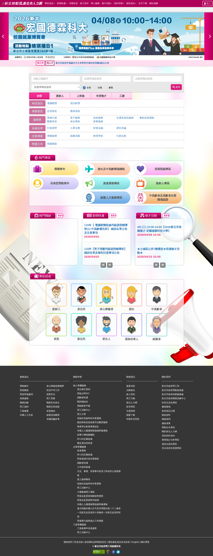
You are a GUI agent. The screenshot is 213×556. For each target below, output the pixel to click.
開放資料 (166, 415)
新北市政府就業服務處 (173, 394)
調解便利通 (82, 397)
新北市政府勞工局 (170, 386)
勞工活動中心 (83, 410)
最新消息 (130, 386)
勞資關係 (24, 390)
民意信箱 (78, 542)
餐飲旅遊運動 (147, 117)
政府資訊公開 (168, 411)
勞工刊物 (130, 398)
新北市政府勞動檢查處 (173, 390)
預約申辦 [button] (119, 3)
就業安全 (50, 394)
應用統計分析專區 (170, 440)
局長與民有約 (168, 436)
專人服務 (95, 3)
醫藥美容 (52, 121)
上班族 (80, 96)
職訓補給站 (82, 401)
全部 (89, 87)
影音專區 (130, 407)
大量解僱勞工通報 (86, 492)
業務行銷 (52, 117)
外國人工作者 (26, 415)
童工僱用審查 (83, 479)
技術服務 (98, 117)
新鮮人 (60, 96)
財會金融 (98, 128)
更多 (60, 215)
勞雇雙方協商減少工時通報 (90, 521)
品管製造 (52, 111)
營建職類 (52, 143)
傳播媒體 (52, 136)
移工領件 (84, 3)
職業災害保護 (52, 407)
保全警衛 (75, 121)
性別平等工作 (52, 390)
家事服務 (98, 121)
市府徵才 (101, 96)
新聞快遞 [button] (62, 3)
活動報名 (130, 390)
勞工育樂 (50, 398)
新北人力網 (131, 402)
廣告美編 (121, 128)
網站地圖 (153, 3)
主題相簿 (130, 411)
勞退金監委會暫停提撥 (88, 500)
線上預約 (130, 394)
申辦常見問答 (132, 419)
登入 (207, 3)
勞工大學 (81, 414)
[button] (3, 36)
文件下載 (142, 3)
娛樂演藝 (75, 136)
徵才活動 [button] (107, 3)
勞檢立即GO (83, 393)
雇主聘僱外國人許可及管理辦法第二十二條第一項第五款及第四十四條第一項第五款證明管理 (99, 512)
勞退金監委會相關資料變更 (90, 496)
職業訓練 (24, 402)
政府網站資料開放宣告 (96, 542)
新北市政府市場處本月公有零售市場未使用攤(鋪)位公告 (82, 63)
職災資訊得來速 (84, 443)
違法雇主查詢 (83, 389)
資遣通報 (81, 450)
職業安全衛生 (52, 402)
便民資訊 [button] (131, 3)
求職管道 (73, 3)
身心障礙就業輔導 (55, 386)
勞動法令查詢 (168, 427)
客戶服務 (75, 117)
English (135, 542)
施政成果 (166, 423)
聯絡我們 (166, 419)
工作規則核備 (83, 467)
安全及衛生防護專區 (171, 448)
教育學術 (98, 136)
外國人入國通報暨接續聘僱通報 (92, 430)
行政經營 (52, 128)
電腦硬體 (52, 103)
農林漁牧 (75, 111)
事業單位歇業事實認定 (88, 426)
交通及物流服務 (125, 117)
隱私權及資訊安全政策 (119, 542)
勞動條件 (24, 386)
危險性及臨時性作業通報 (89, 418)
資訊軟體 (75, 103)
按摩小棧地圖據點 (86, 435)
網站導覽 (145, 542)
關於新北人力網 (169, 431)
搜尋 (176, 87)
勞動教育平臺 (83, 406)
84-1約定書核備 (84, 439)
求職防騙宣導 (52, 419)
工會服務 (24, 411)
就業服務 (24, 398)
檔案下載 (130, 415)
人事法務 (75, 128)
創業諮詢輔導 (52, 415)
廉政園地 (166, 407)
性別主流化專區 (169, 402)
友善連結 (50, 411)
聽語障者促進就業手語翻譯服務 (92, 422)
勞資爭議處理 (26, 394)
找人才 (50, 63)
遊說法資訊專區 (169, 444)
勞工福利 (24, 407)
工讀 (121, 96)
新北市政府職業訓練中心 (174, 398)
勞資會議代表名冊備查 (88, 459)
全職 (100, 87)
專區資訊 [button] (50, 3)
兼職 (111, 87)
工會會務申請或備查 (87, 528)
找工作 (40, 63)
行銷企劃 (121, 136)
